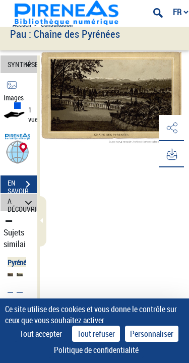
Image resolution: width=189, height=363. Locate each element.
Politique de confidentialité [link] (96, 349)
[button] (17, 151)
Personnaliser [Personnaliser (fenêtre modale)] (151, 333)
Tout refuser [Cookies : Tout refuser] (96, 333)
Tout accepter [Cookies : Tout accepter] (41, 333)
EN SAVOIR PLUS (22, 185)
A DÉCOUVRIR (22, 202)
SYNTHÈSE (22, 64)
